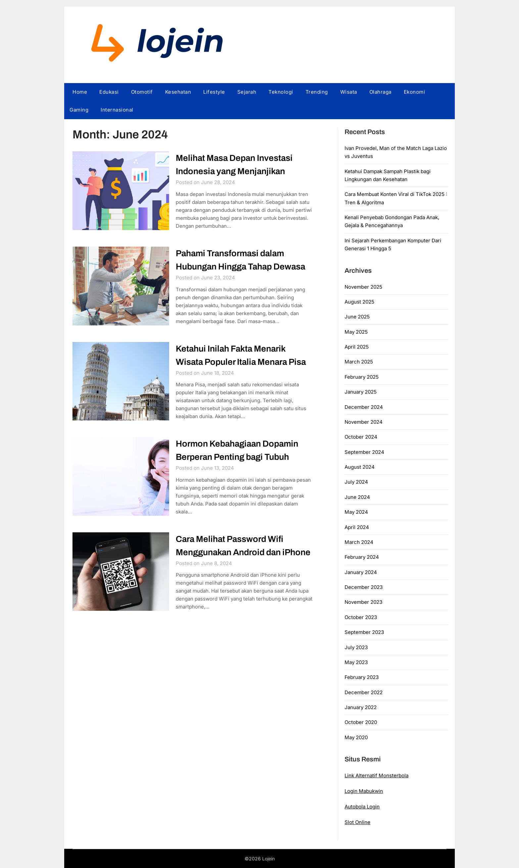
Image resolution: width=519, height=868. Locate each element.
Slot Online (357, 822)
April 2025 (357, 347)
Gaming (79, 110)
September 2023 (364, 632)
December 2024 (364, 407)
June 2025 (357, 316)
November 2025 (363, 287)
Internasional (117, 110)
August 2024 (360, 467)
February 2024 (362, 557)
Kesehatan (178, 92)
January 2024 (361, 572)
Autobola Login (362, 806)
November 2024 (364, 422)
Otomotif (142, 92)
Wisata (348, 92)
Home (79, 92)
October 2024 (361, 437)
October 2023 (361, 617)
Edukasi (109, 92)
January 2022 (361, 707)
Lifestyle (214, 92)
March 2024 (359, 542)
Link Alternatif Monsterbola (376, 775)
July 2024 (356, 482)
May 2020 (356, 737)
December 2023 (364, 587)
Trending (317, 92)
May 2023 (356, 662)
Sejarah (247, 92)
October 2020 (361, 722)
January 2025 (361, 392)
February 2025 (362, 377)
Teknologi (280, 92)
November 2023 (363, 602)
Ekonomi (414, 92)
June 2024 (357, 497)
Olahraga (380, 92)
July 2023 (356, 647)
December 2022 (364, 692)
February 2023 (362, 677)
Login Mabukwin (364, 791)
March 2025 (359, 362)
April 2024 (357, 527)
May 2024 (356, 512)
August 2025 (359, 302)
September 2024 (364, 452)
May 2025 (356, 332)
